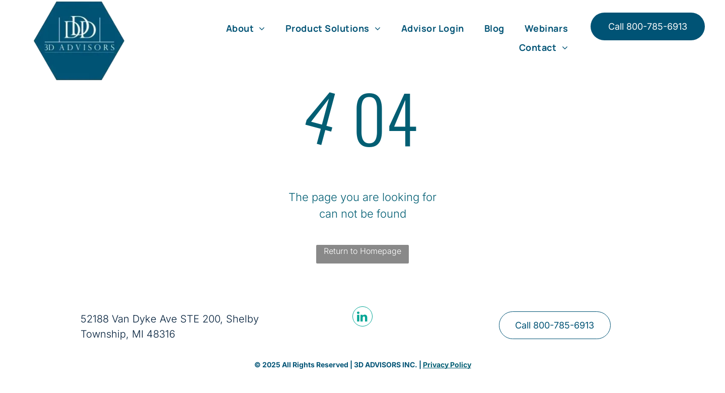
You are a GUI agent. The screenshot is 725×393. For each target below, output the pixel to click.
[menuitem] (245, 28)
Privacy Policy (447, 364)
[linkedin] (362, 317)
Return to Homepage (362, 251)
